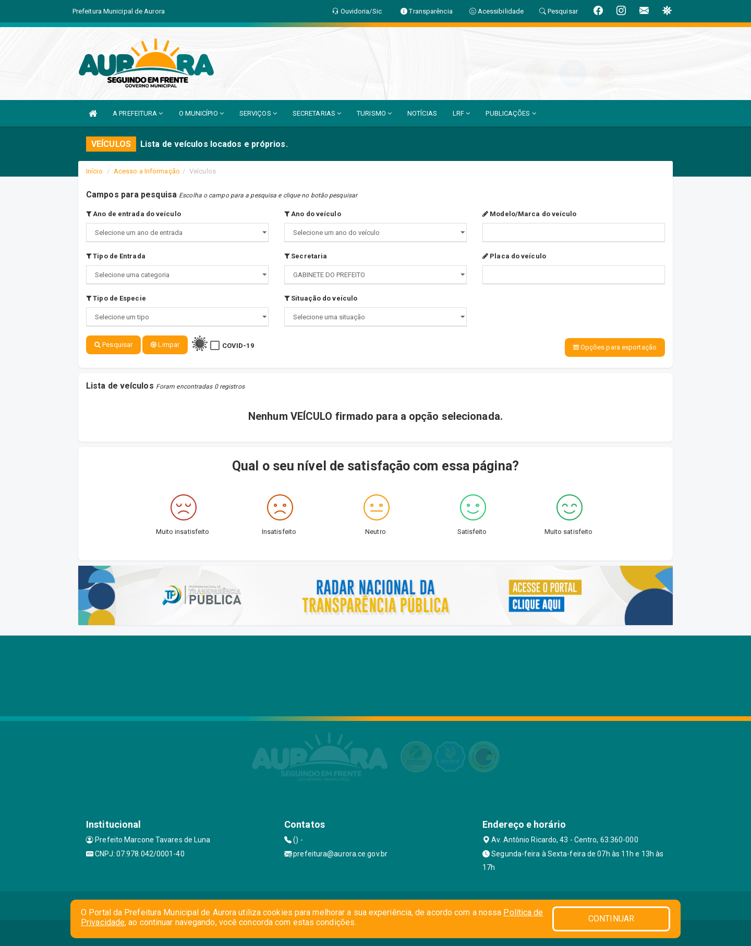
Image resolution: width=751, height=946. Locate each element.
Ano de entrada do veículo (133, 214)
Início (94, 171)
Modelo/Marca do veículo (529, 214)
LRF (461, 113)
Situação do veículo (320, 298)
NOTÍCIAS (422, 113)
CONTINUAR (611, 919)
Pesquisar (113, 344)
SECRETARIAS (317, 113)
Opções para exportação (615, 347)
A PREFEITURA (138, 113)
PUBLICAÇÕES (511, 113)
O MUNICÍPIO (201, 113)
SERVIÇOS (258, 113)
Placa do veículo (514, 256)
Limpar (165, 344)
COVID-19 (238, 346)
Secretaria (305, 256)
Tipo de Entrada (116, 256)
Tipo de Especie (116, 298)
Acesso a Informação (147, 171)
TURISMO (374, 113)
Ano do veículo (312, 214)
